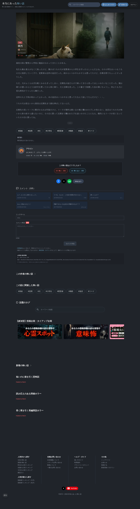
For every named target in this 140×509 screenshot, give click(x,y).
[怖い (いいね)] (61, 170)
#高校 (20, 131)
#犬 (39, 131)
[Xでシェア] (64, 181)
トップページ (105, 460)
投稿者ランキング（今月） (26, 480)
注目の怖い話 (22, 460)
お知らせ (104, 462)
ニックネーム (20, 214)
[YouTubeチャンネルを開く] (72, 488)
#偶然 (71, 131)
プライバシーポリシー (81, 465)
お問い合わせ (78, 467)
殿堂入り (21, 473)
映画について (51, 465)
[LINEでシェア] (69, 181)
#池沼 (80, 131)
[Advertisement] (70, 351)
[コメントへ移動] (5, 495)
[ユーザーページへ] (22, 49)
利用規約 (19, 248)
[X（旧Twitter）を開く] (63, 488)
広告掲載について (53, 460)
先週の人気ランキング (25, 467)
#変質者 (60, 131)
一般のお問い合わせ (54, 467)
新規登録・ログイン (44, 250)
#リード (91, 131)
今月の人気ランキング (25, 470)
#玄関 (30, 131)
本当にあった (13, 3)
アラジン (29, 148)
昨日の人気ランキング (25, 465)
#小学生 (49, 131)
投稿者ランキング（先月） (26, 483)
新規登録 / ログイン (107, 467)
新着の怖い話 (22, 462)
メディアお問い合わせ (54, 462)
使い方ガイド (78, 460)
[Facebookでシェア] (58, 181)
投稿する (104, 465)
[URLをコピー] (78, 181)
